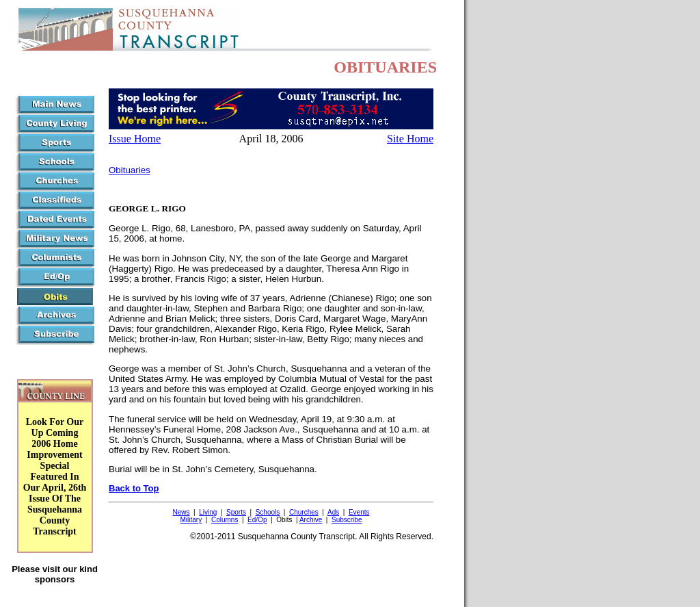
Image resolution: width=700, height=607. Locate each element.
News (180, 512)
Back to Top (134, 488)
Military (191, 520)
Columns (224, 520)
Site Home (410, 138)
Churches (304, 512)
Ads (333, 512)
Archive (310, 520)
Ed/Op (257, 520)
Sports (236, 512)
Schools (268, 512)
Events (359, 512)
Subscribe (347, 520)
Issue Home (135, 138)
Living (208, 512)
